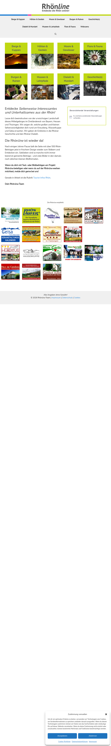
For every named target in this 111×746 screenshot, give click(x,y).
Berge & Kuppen (18, 19)
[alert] (87, 117)
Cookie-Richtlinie (64, 741)
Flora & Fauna (70, 26)
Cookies (77, 297)
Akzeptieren (62, 736)
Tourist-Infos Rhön (41, 177)
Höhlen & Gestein (37, 19)
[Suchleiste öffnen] (55, 34)
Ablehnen (93, 736)
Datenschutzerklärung (80, 741)
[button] (106, 714)
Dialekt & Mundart (29, 26)
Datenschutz (67, 297)
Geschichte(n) (94, 19)
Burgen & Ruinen (77, 19)
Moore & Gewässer (57, 19)
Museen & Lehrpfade (50, 26)
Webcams (84, 26)
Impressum (93, 741)
